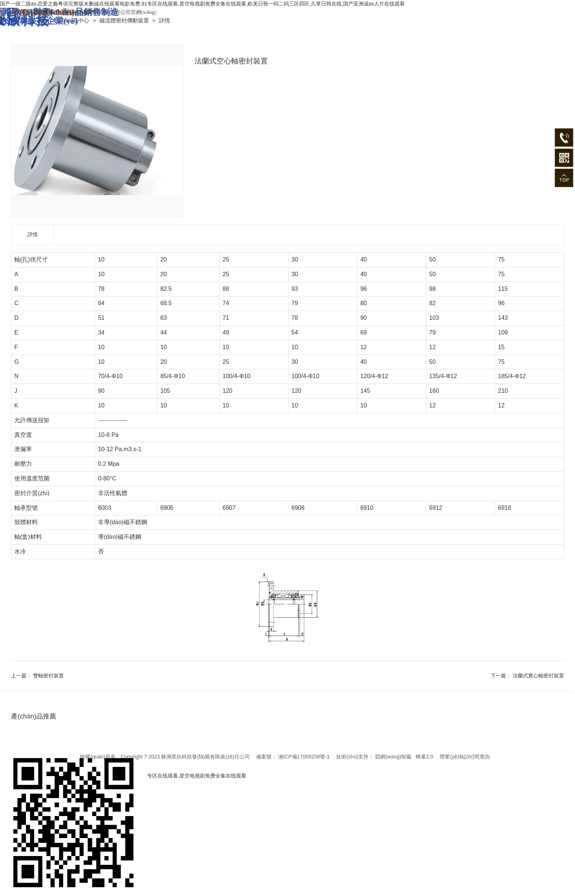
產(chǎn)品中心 (71, 20)
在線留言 (100, 12)
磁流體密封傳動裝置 (124, 20)
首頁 (76, 12)
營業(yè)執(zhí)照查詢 (465, 757)
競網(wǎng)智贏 (393, 757)
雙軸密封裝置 (48, 676)
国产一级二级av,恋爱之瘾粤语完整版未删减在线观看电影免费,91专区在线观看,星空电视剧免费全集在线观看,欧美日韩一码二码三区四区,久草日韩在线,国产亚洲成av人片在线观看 (202, 4)
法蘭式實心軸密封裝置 (538, 676)
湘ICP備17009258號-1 (304, 757)
